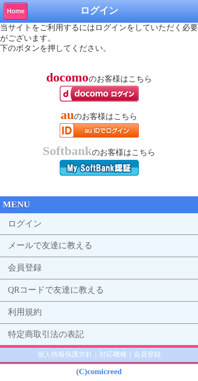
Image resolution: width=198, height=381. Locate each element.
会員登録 (25, 267)
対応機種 (113, 354)
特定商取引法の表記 (46, 334)
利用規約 (25, 311)
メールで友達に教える (50, 245)
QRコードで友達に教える (56, 289)
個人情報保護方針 (64, 354)
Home (15, 11)
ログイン (25, 223)
